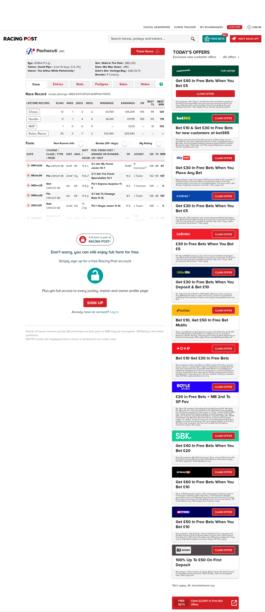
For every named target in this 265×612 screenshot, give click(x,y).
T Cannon (140, 186)
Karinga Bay (118, 71)
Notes (145, 84)
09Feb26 (36, 165)
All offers (231, 57)
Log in (114, 312)
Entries (58, 84)
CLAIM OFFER (205, 94)
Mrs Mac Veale (113, 67)
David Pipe (45, 67)
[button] (154, 38)
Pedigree (101, 84)
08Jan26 (36, 175)
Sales (123, 84)
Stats (80, 84)
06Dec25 (36, 185)
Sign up (95, 302)
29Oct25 (36, 205)
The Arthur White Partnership (56, 71)
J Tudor (138, 176)
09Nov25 (36, 195)
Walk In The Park (113, 63)
